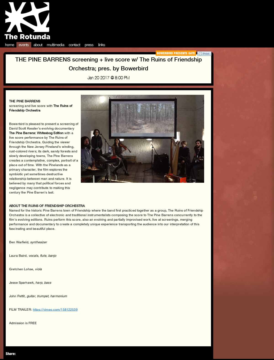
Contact (74, 44)
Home (9, 44)
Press (89, 44)
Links (101, 44)
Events (24, 44)
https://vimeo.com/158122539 (55, 309)
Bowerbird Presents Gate (176, 53)
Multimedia (55, 44)
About (38, 44)
